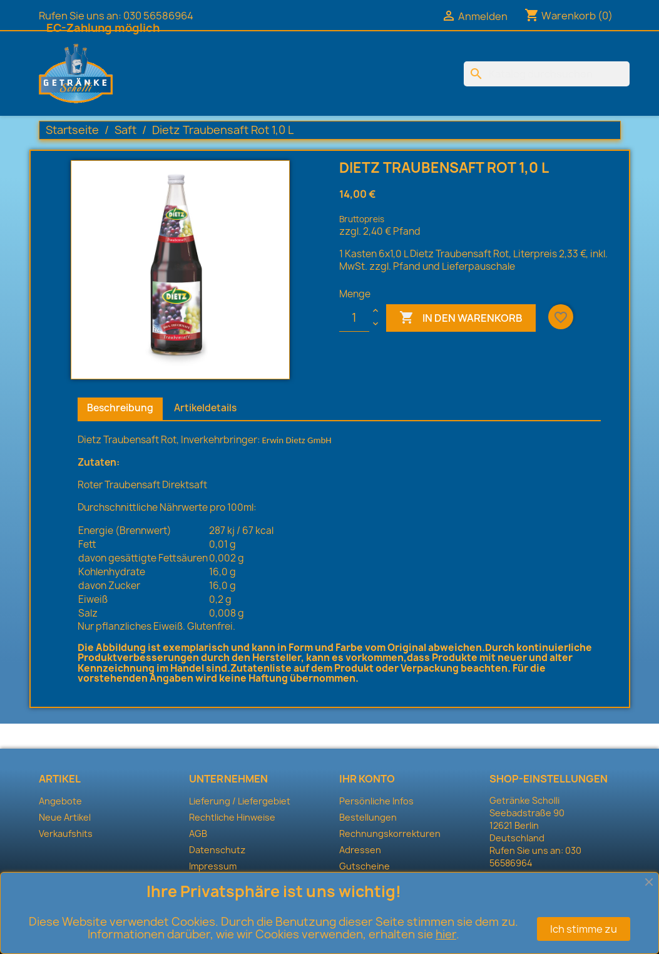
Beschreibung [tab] (120, 407)
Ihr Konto (367, 779)
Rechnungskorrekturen (390, 833)
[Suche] (547, 73)
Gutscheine (364, 866)
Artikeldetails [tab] (205, 407)
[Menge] (354, 318)
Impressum (213, 866)
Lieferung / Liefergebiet (239, 801)
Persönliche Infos (376, 801)
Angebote (60, 801)
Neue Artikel (65, 817)
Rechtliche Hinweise (232, 817)
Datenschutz (217, 850)
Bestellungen (368, 817)
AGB (198, 833)
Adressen (360, 850)
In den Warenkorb (461, 318)
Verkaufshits (66, 833)
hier (446, 934)
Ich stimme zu (583, 929)
